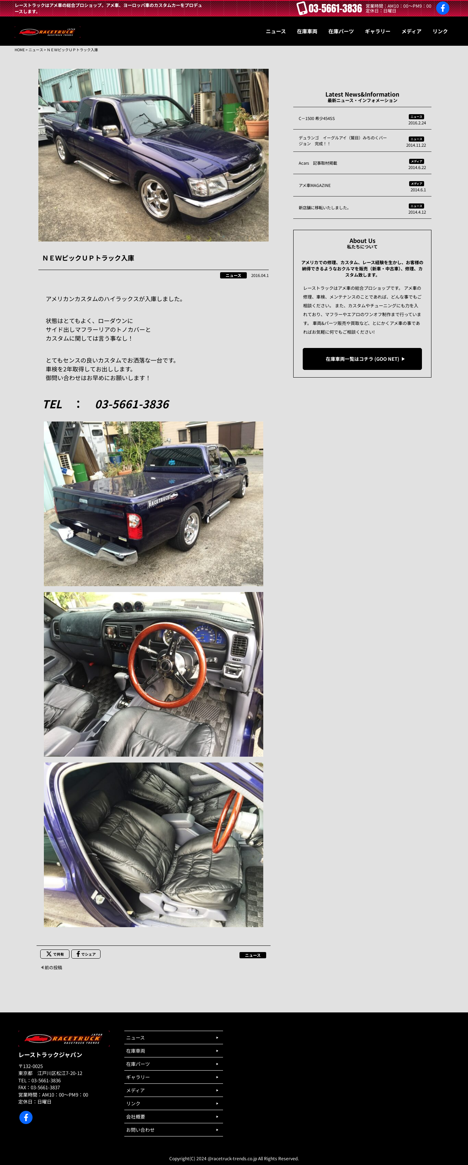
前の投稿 (53, 967)
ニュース (36, 49)
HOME (20, 49)
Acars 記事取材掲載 (318, 163)
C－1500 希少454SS (317, 118)
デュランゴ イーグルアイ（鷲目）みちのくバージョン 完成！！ (343, 140)
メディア (416, 161)
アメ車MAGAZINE (315, 185)
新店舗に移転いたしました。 (325, 207)
